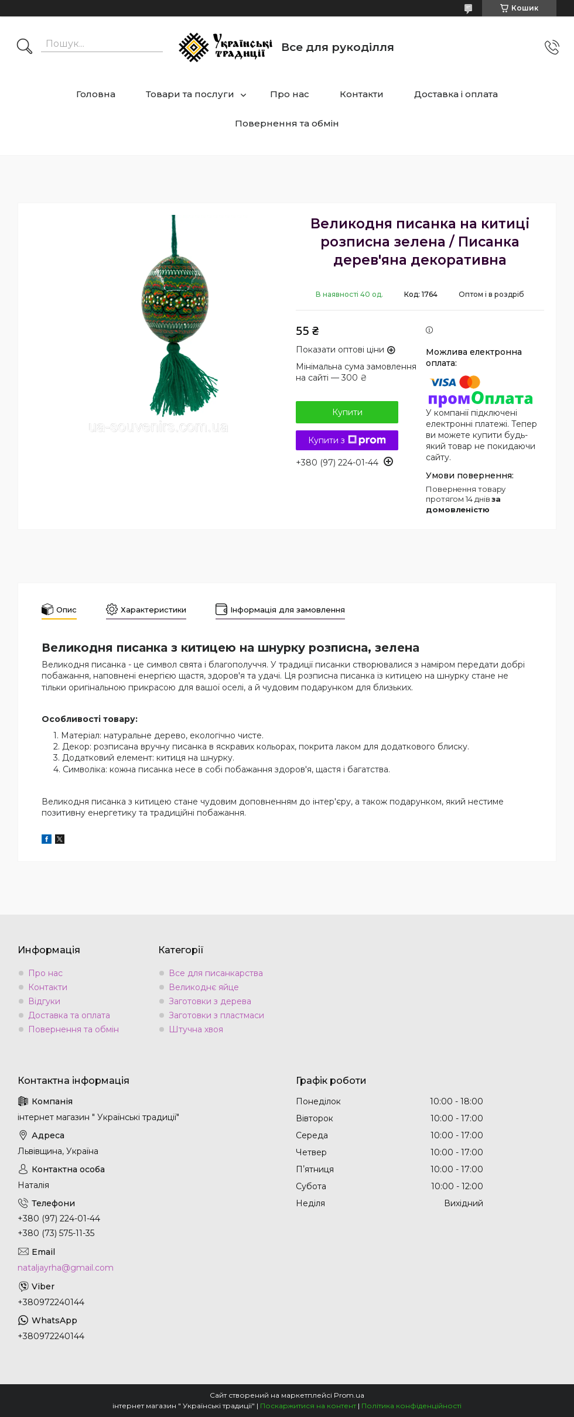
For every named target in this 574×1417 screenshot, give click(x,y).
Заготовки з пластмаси (216, 1015)
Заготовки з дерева (210, 1001)
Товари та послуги (190, 94)
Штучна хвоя (196, 1029)
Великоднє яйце (204, 987)
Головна (95, 94)
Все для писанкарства (216, 973)
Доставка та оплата (69, 1015)
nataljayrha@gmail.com (66, 1267)
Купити (347, 412)
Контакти (362, 94)
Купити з (347, 440)
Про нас (289, 94)
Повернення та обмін (287, 123)
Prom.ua (349, 1395)
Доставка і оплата (456, 94)
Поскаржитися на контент (308, 1405)
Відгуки (44, 1001)
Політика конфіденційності (411, 1405)
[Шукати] (24, 47)
